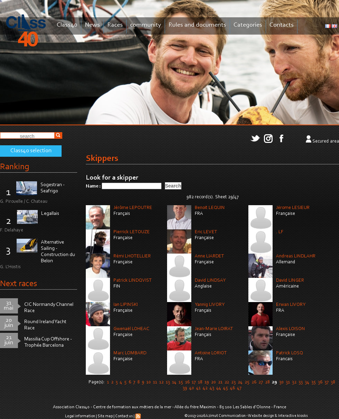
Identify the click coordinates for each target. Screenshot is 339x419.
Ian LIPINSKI (125, 304)
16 (187, 382)
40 (191, 388)
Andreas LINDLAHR (295, 256)
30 (281, 382)
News (92, 25)
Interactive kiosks (293, 416)
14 (174, 382)
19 (206, 382)
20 (213, 382)
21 (220, 382)
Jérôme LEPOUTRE (132, 208)
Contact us (124, 416)
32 (294, 382)
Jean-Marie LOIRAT (214, 329)
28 (267, 382)
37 (326, 382)
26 (253, 382)
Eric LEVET (206, 232)
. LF (279, 232)
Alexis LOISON (290, 329)
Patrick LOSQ (289, 353)
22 (227, 382)
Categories (247, 25)
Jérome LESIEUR (293, 208)
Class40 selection (31, 151)
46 (232, 388)
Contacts (281, 25)
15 (180, 382)
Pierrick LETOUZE (131, 232)
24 (240, 382)
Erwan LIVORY (290, 304)
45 (225, 388)
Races (115, 25)
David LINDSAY (210, 280)
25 (247, 382)
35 (313, 382)
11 (155, 382)
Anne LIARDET (209, 256)
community (145, 25)
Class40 (67, 25)
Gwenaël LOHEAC (131, 329)
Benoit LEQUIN (210, 208)
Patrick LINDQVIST (132, 280)
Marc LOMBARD (129, 353)
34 (307, 382)
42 (205, 388)
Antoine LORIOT (211, 353)
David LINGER (290, 280)
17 (194, 382)
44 (218, 388)
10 (148, 382)
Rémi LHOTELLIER (132, 256)
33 (301, 382)
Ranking (14, 167)
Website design (261, 416)
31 (288, 382)
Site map (105, 416)
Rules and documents (197, 25)
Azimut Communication (225, 416)
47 (239, 388)
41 (198, 388)
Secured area (325, 141)
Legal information (80, 416)
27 (260, 382)
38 (333, 382)
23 (233, 382)
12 (161, 382)
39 (185, 388)
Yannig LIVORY (210, 304)
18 (200, 382)
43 (212, 388)
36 (320, 382)
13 (168, 382)
